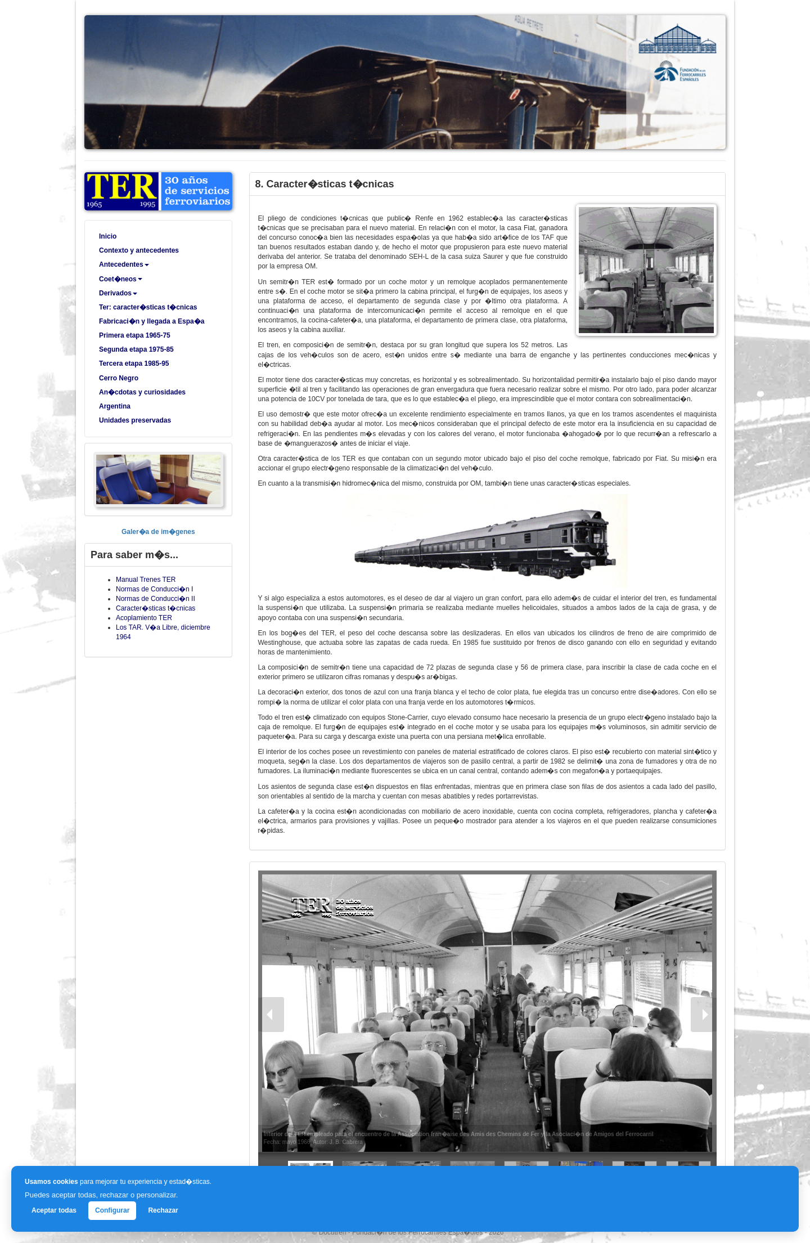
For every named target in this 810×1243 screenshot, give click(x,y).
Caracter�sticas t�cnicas (155, 608)
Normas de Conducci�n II (155, 599)
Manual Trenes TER (146, 580)
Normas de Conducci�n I (154, 589)
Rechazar (163, 1210)
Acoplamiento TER (144, 618)
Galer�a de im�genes (158, 532)
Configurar (112, 1210)
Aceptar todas (54, 1210)
